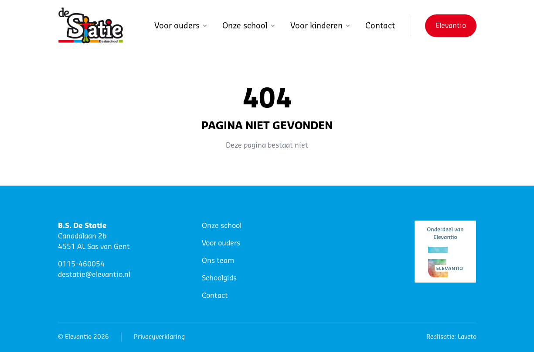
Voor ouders (221, 243)
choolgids (221, 278)
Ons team (218, 260)
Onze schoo (221, 225)
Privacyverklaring (159, 337)
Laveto (467, 337)
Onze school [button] (249, 26)
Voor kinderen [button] (320, 26)
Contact (380, 26)
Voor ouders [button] (181, 26)
